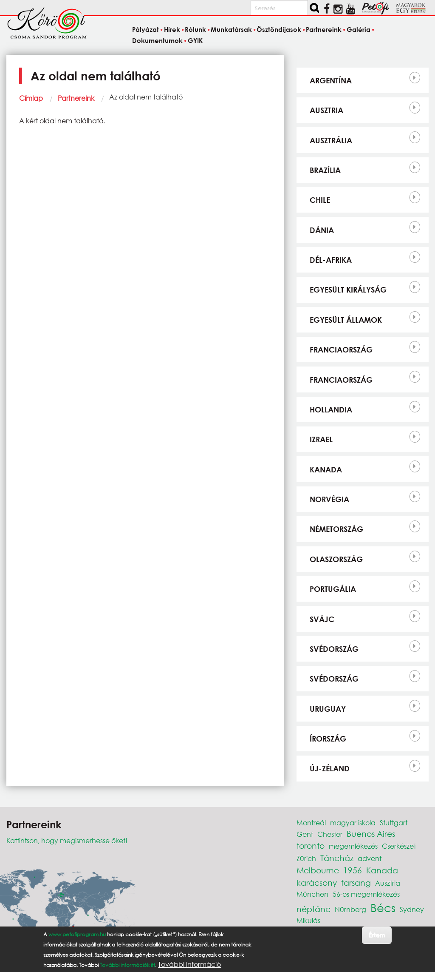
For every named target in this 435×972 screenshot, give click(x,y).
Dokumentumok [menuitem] (157, 40)
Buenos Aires (371, 833)
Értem (376, 935)
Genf (305, 834)
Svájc (322, 619)
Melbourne (318, 870)
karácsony (317, 882)
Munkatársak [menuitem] (231, 30)
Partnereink (76, 98)
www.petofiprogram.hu (77, 934)
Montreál (311, 822)
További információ (189, 964)
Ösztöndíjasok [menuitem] (279, 30)
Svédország (334, 649)
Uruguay (328, 708)
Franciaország (341, 349)
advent (369, 858)
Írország (328, 738)
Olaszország (336, 559)
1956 (352, 870)
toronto (311, 845)
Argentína (331, 80)
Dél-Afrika (331, 259)
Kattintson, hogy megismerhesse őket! (66, 840)
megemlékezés (353, 845)
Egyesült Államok (346, 319)
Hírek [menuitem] (172, 30)
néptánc (313, 909)
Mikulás (308, 920)
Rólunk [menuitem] (195, 30)
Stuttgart (393, 822)
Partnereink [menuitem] (324, 30)
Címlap (31, 98)
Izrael (321, 439)
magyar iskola (353, 822)
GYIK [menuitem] (195, 40)
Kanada (326, 469)
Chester (329, 834)
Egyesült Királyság (348, 289)
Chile (320, 200)
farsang (356, 882)
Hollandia (331, 409)
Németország (336, 529)
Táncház (336, 858)
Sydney (412, 909)
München (312, 894)
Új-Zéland (330, 768)
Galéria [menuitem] (358, 30)
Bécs (382, 907)
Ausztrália (331, 140)
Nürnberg (350, 909)
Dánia (322, 230)
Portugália (333, 589)
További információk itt (127, 965)
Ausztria (326, 110)
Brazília (325, 170)
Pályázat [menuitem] (145, 30)
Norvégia (329, 499)
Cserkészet (399, 845)
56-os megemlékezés (366, 894)
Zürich (306, 858)
